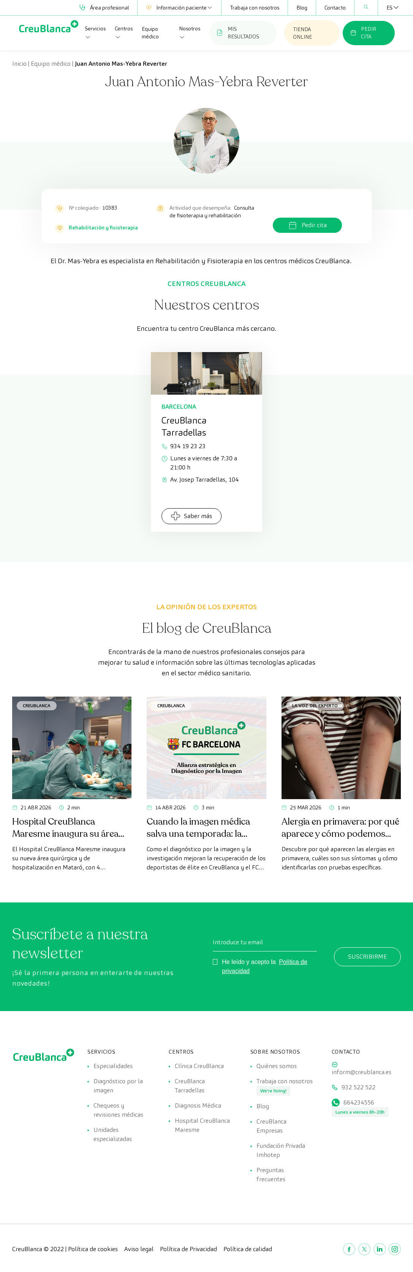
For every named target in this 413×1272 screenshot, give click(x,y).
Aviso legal (138, 1249)
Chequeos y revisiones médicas (118, 1110)
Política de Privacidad (188, 1249)
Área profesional (104, 7)
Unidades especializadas (112, 1134)
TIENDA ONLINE (302, 33)
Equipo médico (150, 32)
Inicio (19, 64)
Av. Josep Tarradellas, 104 (200, 480)
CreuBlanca (37, 705)
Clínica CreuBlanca (199, 1066)
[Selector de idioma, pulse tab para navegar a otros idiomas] (389, 7)
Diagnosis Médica (198, 1105)
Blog (301, 7)
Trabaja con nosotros (254, 7)
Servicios (95, 32)
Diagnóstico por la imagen (118, 1085)
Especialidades (113, 1066)
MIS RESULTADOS (238, 32)
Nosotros (189, 32)
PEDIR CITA (363, 32)
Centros (124, 32)
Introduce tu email (238, 942)
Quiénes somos (276, 1066)
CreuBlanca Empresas (271, 1126)
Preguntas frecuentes (270, 1174)
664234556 (358, 1102)
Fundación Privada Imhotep (280, 1150)
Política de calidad (247, 1249)
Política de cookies (93, 1249)
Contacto (335, 7)
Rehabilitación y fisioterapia (103, 227)
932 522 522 (358, 1087)
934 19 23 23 (183, 446)
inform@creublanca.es (361, 1072)
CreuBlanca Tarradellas (190, 1085)
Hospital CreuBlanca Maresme (202, 1125)
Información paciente (179, 7)
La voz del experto (315, 705)
